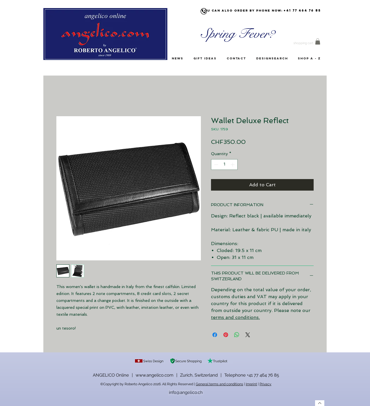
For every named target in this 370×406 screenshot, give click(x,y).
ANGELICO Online (111, 375)
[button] (317, 41)
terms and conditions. (235, 317)
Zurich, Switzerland (199, 375)
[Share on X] (247, 334)
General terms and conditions (219, 384)
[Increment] (233, 164)
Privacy (265, 384)
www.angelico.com (154, 375)
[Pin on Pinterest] (225, 334)
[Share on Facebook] (214, 334)
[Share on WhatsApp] (236, 334)
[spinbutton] (224, 164)
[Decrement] (215, 164)
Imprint (251, 384)
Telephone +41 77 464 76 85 (251, 375)
